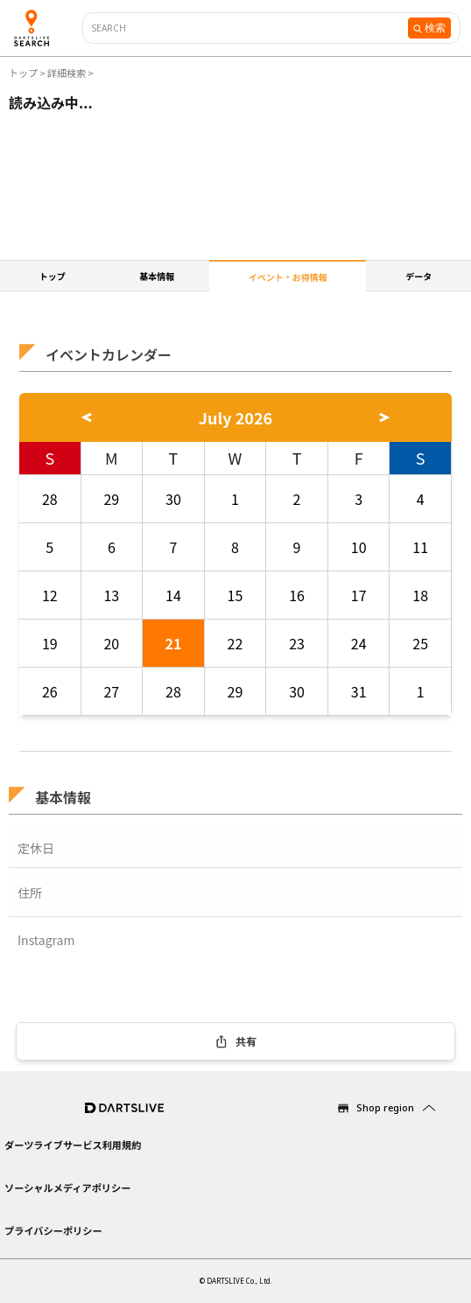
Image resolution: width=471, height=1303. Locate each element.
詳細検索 (67, 73)
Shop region (385, 1107)
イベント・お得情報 (288, 277)
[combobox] (250, 28)
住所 (30, 892)
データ (418, 276)
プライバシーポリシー (53, 1230)
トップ (24, 73)
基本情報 (156, 276)
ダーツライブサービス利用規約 (72, 1145)
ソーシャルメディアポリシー (67, 1187)
